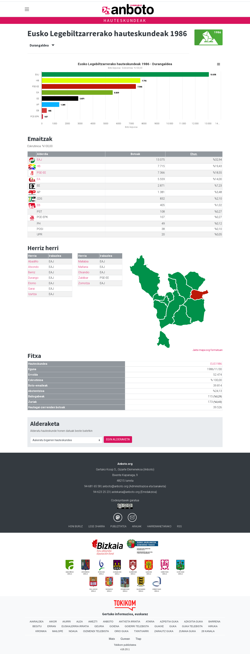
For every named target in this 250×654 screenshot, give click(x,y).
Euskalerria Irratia (75, 626)
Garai (31, 288)
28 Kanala (208, 631)
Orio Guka (121, 631)
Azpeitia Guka (169, 621)
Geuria (99, 626)
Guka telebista (192, 626)
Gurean (125, 638)
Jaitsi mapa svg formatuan (208, 350)
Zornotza (84, 283)
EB (38, 205)
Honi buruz (75, 526)
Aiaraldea (37, 621)
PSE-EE (41, 172)
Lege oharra (96, 526)
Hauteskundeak (125, 20)
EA (38, 179)
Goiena (114, 626)
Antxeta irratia (129, 621)
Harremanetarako (159, 526)
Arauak (137, 526)
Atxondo (33, 267)
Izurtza (32, 294)
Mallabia (83, 261)
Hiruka (212, 626)
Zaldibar (83, 277)
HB (38, 166)
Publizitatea (118, 526)
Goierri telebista (137, 626)
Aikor (53, 621)
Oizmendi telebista (96, 631)
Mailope (57, 631)
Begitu (37, 626)
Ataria (150, 621)
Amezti (92, 621)
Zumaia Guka (187, 631)
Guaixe (159, 626)
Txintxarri (141, 631)
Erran (51, 626)
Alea (79, 621)
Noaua (73, 631)
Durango (33, 277)
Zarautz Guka (163, 631)
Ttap (138, 638)
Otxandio (83, 272)
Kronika (41, 631)
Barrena (214, 621)
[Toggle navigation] (27, 9)
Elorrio (32, 283)
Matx (112, 638)
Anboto (108, 621)
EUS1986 (216, 363)
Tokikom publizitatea (125, 644)
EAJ (39, 159)
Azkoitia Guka (193, 621)
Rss (179, 526)
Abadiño (33, 261)
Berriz (31, 272)
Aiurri (66, 621)
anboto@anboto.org (115, 486)
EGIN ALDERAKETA (118, 439)
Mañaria (83, 267)
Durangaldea (42, 45)
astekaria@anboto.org (126, 492)
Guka (173, 626)
